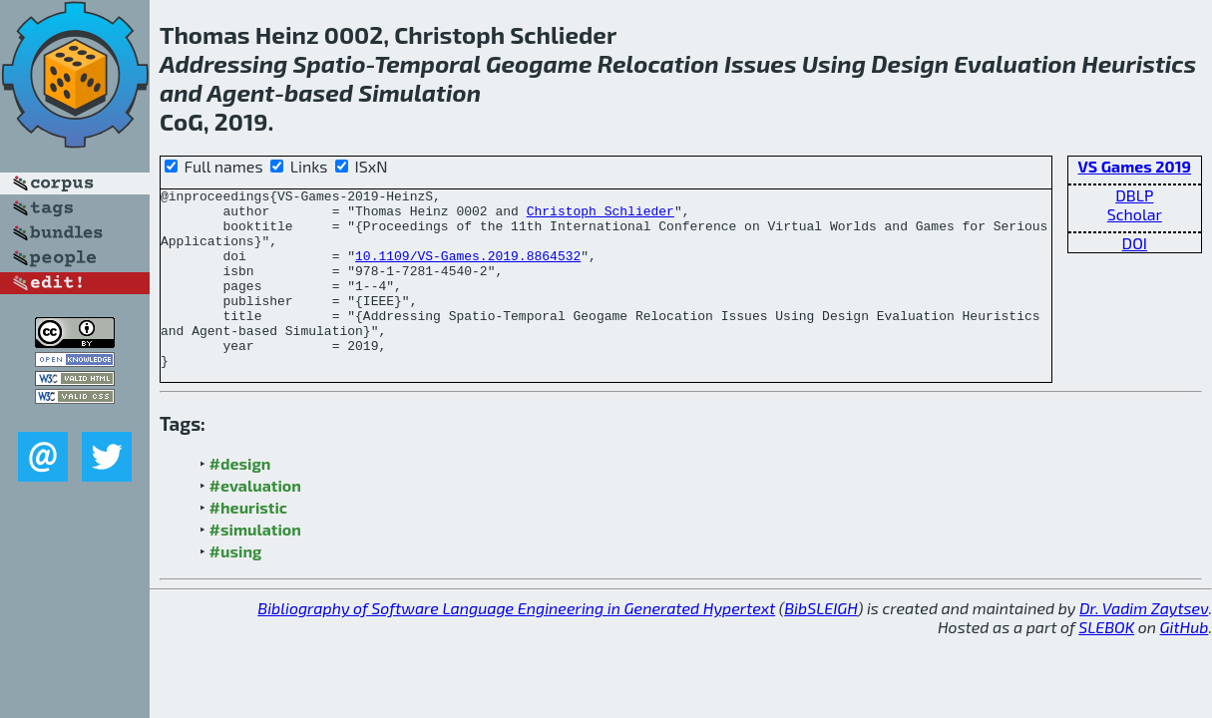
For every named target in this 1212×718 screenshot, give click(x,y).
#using (235, 586)
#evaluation (255, 521)
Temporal (427, 63)
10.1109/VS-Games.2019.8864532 (468, 270)
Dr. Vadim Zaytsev (1143, 643)
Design (910, 63)
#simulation (255, 564)
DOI (1135, 242)
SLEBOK (1106, 662)
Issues (760, 63)
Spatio (329, 63)
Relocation (658, 63)
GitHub (1184, 662)
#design (240, 499)
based (318, 92)
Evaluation (1015, 63)
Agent (241, 92)
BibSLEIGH (820, 643)
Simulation (419, 92)
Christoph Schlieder (600, 216)
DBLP (1134, 194)
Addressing (223, 63)
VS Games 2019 (1134, 166)
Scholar (1134, 213)
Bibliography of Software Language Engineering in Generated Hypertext (516, 643)
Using (834, 63)
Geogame (539, 63)
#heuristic (248, 543)
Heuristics (1138, 63)
